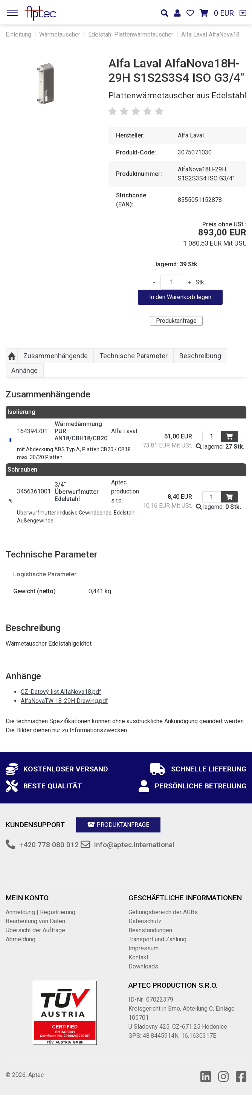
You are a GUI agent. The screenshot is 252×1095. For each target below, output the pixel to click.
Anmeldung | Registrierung (40, 912)
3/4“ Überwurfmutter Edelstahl (77, 491)
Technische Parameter (133, 356)
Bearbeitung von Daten (35, 921)
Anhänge (24, 370)
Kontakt (138, 957)
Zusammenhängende (55, 356)
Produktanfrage (176, 320)
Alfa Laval (191, 135)
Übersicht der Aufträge (35, 930)
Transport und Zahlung (157, 939)
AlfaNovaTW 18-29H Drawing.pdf (64, 700)
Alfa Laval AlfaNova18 (210, 34)
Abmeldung (20, 939)
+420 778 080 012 (49, 844)
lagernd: (220, 446)
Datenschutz (145, 921)
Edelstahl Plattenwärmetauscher (130, 34)
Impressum (143, 948)
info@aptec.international (134, 844)
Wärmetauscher (59, 34)
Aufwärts (11, 356)
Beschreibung (200, 356)
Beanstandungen (150, 930)
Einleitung (18, 34)
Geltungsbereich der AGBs (163, 912)
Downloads (143, 966)
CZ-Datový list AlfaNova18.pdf (61, 691)
